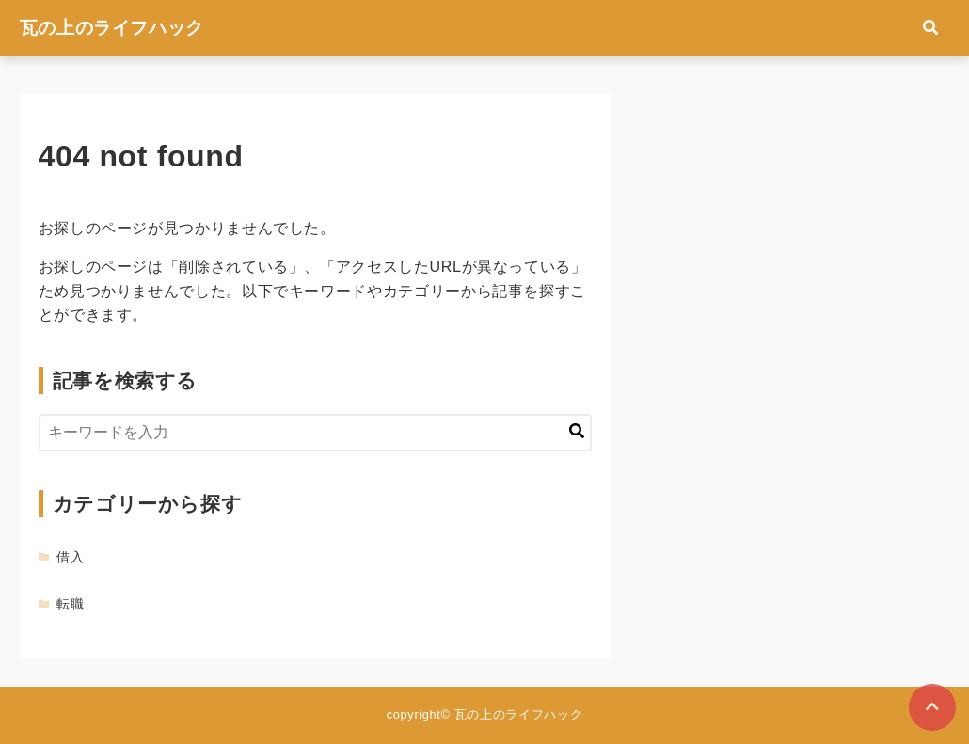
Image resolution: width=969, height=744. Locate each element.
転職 (70, 603)
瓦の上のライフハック (112, 28)
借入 (70, 556)
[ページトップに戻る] (932, 707)
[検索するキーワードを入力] (316, 432)
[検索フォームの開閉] (930, 28)
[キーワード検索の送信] (577, 432)
